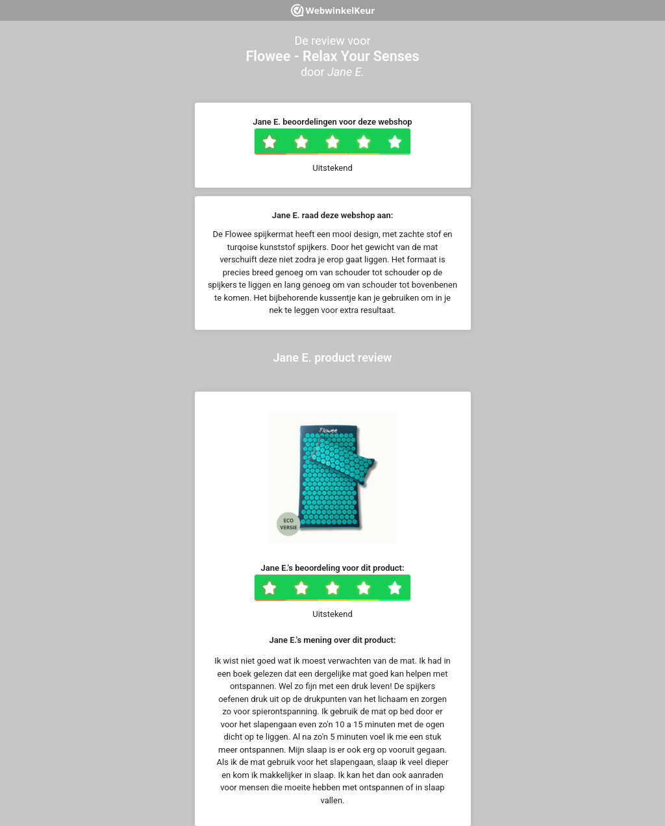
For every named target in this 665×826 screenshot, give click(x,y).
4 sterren (378, 143)
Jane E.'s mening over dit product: (333, 640)
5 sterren (409, 143)
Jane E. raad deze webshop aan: (332, 215)
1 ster (284, 143)
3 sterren (346, 143)
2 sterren (315, 143)
